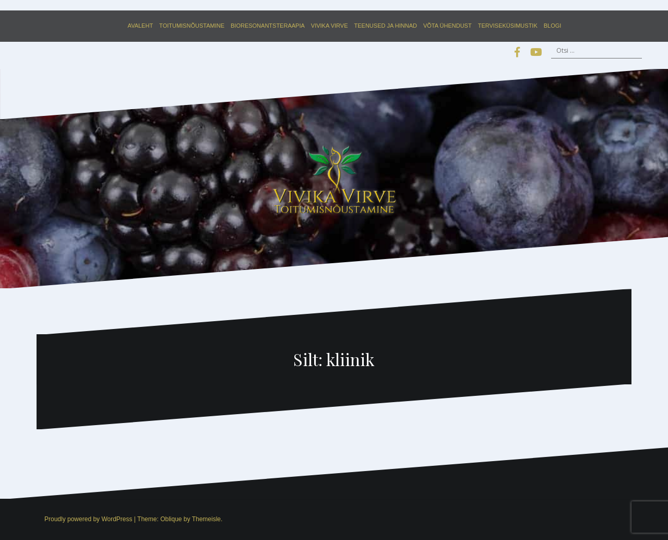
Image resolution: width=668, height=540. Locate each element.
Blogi (553, 25)
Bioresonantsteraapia (268, 25)
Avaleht (140, 25)
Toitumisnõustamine (191, 25)
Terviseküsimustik (508, 25)
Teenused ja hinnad (385, 25)
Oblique (171, 519)
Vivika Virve (329, 25)
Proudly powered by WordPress (88, 519)
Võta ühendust (447, 25)
